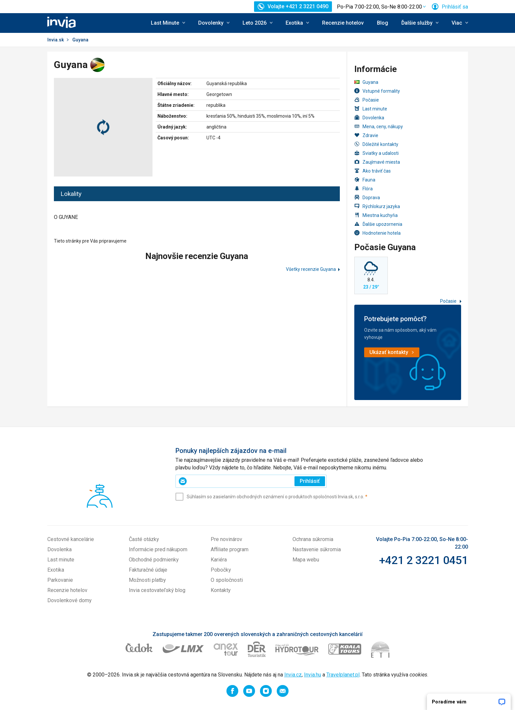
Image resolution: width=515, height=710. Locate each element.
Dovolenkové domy (69, 600)
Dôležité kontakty (376, 144)
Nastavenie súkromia (317, 549)
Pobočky (221, 570)
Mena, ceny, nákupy (378, 126)
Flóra (363, 188)
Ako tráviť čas (372, 171)
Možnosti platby (147, 580)
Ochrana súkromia (313, 539)
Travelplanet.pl (343, 675)
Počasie (366, 100)
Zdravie (366, 135)
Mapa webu (306, 559)
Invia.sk (55, 39)
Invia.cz (293, 675)
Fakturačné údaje (148, 570)
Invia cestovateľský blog (157, 590)
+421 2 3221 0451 (423, 560)
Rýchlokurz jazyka (377, 206)
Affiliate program (229, 549)
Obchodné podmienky (154, 559)
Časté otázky (144, 539)
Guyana (366, 82)
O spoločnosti (227, 580)
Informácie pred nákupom (158, 549)
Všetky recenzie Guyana (311, 269)
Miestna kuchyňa (376, 215)
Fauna (364, 179)
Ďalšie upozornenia (378, 224)
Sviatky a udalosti (376, 153)
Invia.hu (312, 675)
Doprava (367, 197)
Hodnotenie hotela (377, 233)
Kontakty (221, 590)
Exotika (55, 570)
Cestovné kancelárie (70, 539)
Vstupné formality (377, 91)
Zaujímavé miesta (377, 162)
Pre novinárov (226, 539)
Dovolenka (369, 117)
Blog (382, 23)
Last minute (370, 108)
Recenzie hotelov (343, 23)
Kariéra (219, 559)
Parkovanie (60, 580)
